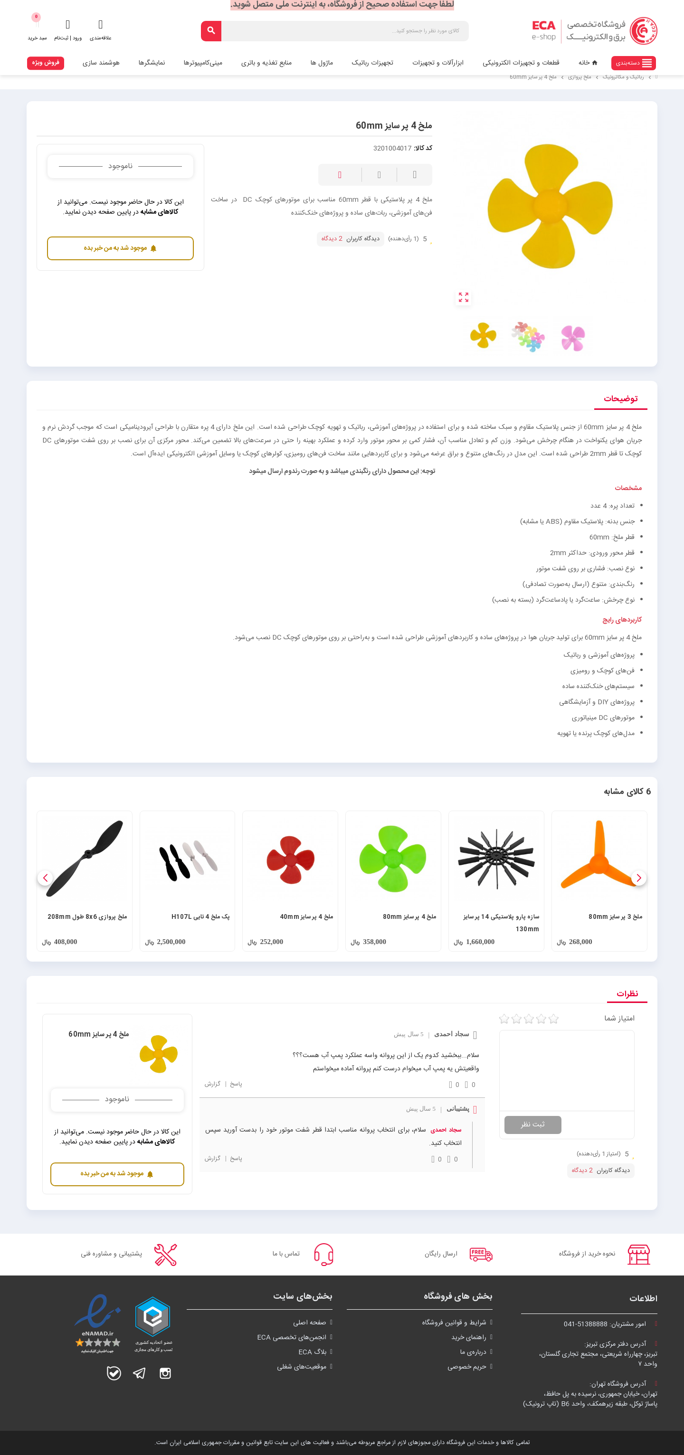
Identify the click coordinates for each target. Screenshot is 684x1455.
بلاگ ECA (312, 1352)
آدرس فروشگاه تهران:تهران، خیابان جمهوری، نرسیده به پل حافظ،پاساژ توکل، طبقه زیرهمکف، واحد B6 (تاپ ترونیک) (590, 1394)
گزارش (212, 1084)
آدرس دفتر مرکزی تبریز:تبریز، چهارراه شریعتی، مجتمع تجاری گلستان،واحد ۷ (598, 1354)
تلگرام (139, 1373)
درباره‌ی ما (473, 1352)
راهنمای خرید (468, 1337)
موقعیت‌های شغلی (301, 1367)
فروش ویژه (45, 62)
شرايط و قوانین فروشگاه (454, 1323)
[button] (638, 878)
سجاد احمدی (445, 1130)
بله (114, 1373)
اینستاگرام (165, 1373)
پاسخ (235, 1084)
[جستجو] (335, 31)
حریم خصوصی (466, 1367)
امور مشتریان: (610, 1324)
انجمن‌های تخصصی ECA (291, 1337)
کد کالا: (423, 149)
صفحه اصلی (309, 1323)
